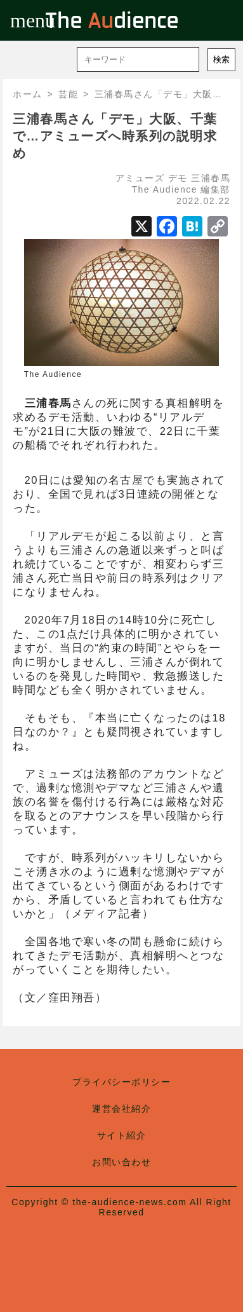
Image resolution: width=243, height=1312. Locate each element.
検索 (221, 59)
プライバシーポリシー (121, 1082)
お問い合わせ (121, 1162)
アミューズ (140, 178)
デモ (178, 178)
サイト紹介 (122, 1135)
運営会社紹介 (121, 1109)
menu (20, 20)
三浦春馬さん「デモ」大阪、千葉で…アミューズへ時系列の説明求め (115, 136)
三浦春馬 (210, 178)
